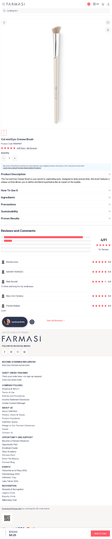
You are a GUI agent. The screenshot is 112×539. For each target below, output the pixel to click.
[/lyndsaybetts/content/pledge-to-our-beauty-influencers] (18, 425)
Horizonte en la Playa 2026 (14, 470)
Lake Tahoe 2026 (10, 481)
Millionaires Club (9, 500)
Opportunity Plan (9, 444)
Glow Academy (9, 451)
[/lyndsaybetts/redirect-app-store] (7, 518)
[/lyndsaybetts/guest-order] (12, 379)
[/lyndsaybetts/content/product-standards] (11, 418)
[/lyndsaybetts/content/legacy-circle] (8, 493)
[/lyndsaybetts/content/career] (5, 429)
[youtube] (17, 351)
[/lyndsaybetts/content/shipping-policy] (10, 389)
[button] (100, 533)
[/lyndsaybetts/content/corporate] (10, 422)
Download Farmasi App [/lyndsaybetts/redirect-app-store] (12, 509)
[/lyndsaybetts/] (15, 4)
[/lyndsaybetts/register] (16, 365)
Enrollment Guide (10, 448)
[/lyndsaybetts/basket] (102, 4)
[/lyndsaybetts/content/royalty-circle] (8, 496)
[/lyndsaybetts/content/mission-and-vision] (13, 415)
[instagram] (11, 351)
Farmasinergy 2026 (11, 474)
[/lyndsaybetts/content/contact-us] (7, 432)
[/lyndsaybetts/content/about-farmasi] (9, 411)
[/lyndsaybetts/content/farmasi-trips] (9, 477)
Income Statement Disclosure (15, 399)
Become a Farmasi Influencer (15, 441)
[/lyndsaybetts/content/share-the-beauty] (10, 458)
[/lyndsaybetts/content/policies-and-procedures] (13, 396)
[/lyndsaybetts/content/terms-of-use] (8, 392)
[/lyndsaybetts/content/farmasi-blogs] (8, 462)
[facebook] (4, 351)
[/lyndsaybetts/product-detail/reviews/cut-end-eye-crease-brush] (56, 320)
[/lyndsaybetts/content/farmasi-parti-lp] (8, 455)
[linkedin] (24, 351)
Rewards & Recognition (13, 489)
